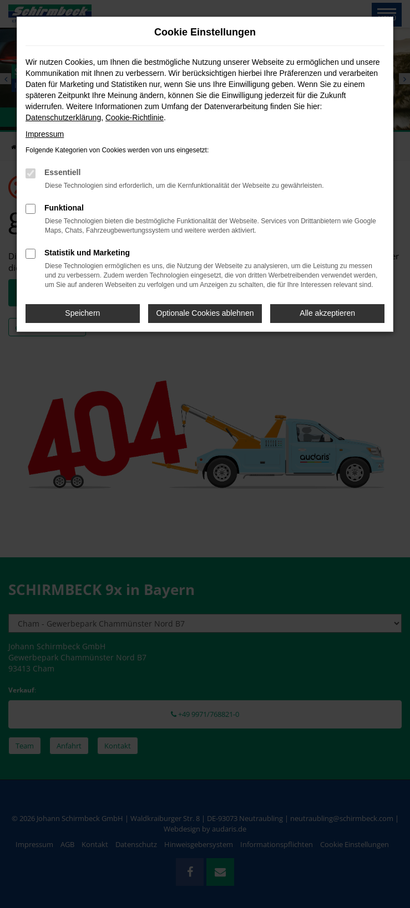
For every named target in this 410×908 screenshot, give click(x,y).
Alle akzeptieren (327, 313)
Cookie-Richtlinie (134, 117)
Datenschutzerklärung (63, 117)
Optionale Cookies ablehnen (205, 313)
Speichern (82, 313)
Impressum (45, 134)
